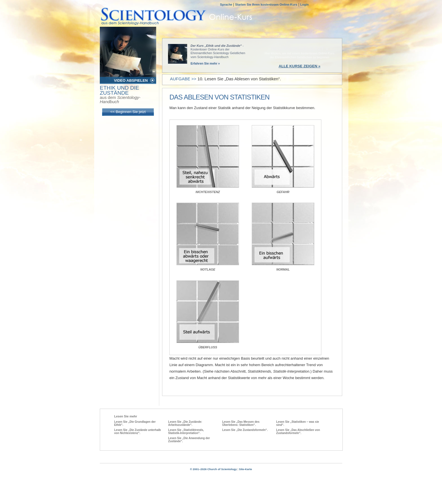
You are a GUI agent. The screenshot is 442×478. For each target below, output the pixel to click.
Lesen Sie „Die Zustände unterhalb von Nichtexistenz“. (137, 431)
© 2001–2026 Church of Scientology (213, 469)
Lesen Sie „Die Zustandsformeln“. (245, 429)
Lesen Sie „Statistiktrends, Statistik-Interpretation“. (186, 431)
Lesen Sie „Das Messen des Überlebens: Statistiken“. (240, 423)
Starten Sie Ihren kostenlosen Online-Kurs (266, 4)
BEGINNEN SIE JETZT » (299, 49)
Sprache (226, 4)
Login (304, 4)
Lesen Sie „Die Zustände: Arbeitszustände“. (185, 423)
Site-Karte (245, 469)
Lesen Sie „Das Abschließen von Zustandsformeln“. (298, 431)
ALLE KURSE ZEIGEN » (299, 66)
